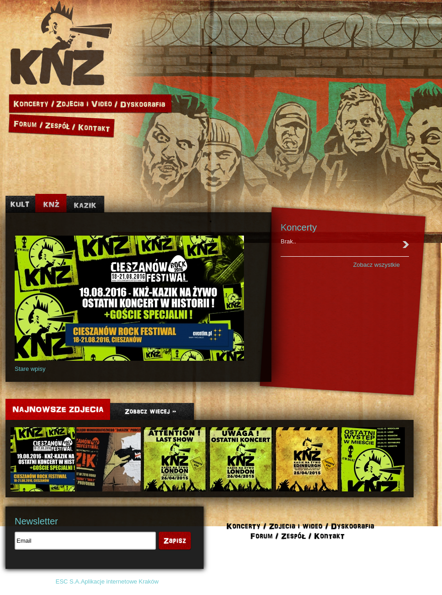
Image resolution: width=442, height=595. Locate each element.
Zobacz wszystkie (376, 264)
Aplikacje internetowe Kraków (120, 581)
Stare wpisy (30, 368)
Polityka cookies (347, 581)
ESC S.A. (68, 581)
